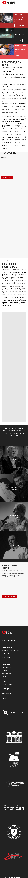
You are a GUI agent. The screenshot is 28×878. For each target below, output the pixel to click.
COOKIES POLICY (15, 642)
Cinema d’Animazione (6, 667)
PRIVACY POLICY (6, 642)
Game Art (4, 672)
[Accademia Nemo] (11, 2)
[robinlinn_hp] (14, 545)
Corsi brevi (4, 676)
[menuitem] (25, 2)
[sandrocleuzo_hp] (14, 488)
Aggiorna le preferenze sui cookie (9, 659)
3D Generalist (5, 675)
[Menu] (25, 2)
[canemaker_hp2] (14, 460)
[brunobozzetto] (14, 516)
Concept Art (4, 670)
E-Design (4, 668)
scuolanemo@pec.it (6, 693)
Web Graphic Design (6, 673)
